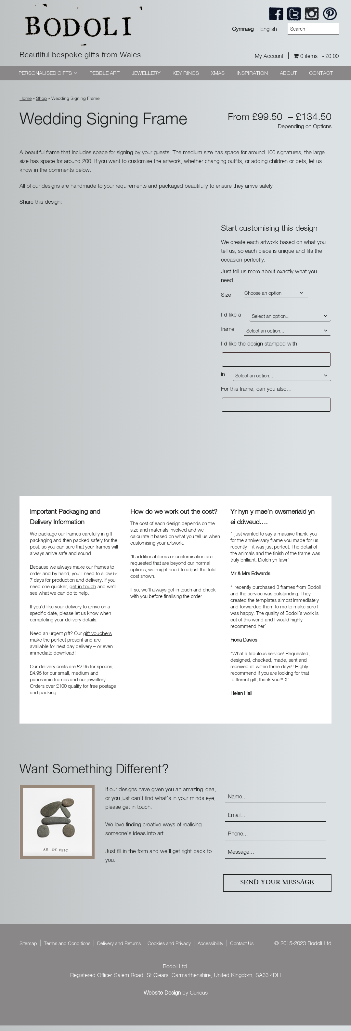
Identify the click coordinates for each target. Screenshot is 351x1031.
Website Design (162, 998)
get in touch (83, 591)
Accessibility (210, 948)
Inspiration (252, 73)
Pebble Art (104, 73)
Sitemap (28, 948)
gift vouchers (97, 638)
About (288, 73)
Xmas (218, 73)
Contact (321, 73)
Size (226, 294)
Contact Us (242, 948)
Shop (41, 98)
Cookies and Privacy (169, 948)
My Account (269, 55)
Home (26, 98)
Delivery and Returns (119, 948)
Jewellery (146, 73)
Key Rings (186, 73)
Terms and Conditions (67, 948)
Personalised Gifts (45, 73)
